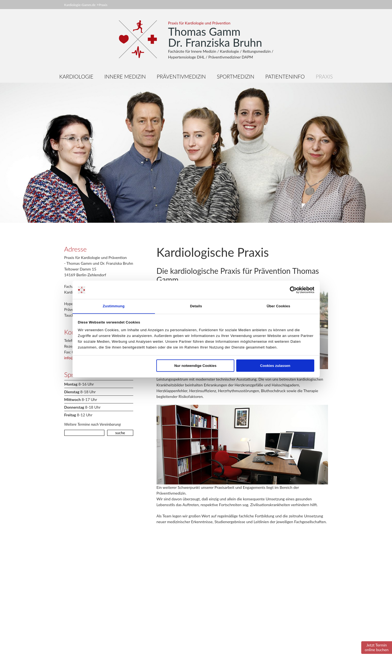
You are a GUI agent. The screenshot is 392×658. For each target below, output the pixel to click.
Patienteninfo (285, 76)
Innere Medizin (125, 76)
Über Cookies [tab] (278, 306)
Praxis (103, 5)
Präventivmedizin (181, 76)
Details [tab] (196, 306)
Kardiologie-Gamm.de (80, 5)
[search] (84, 433)
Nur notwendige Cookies (195, 366)
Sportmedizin (235, 76)
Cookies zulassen (275, 366)
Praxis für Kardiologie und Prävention (199, 23)
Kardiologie (76, 76)
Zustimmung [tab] (114, 306)
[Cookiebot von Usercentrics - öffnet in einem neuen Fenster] (290, 289)
